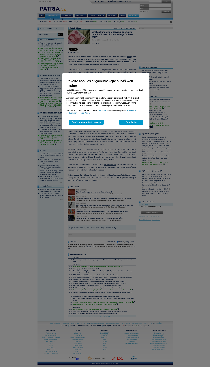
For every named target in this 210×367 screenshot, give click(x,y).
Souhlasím (131, 122)
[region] (105, 101)
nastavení (102, 110)
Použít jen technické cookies (86, 122)
